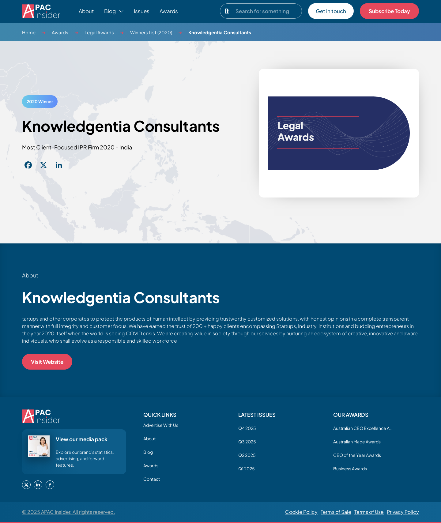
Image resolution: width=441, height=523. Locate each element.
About (86, 11)
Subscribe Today (389, 11)
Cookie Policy (301, 512)
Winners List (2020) (151, 32)
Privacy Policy (403, 512)
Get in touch (331, 11)
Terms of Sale (336, 512)
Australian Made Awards (357, 441)
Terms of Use (369, 512)
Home (29, 32)
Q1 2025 (246, 468)
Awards (169, 11)
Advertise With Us (160, 425)
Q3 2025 (247, 441)
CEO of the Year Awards (357, 455)
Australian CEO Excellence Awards (363, 428)
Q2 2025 (247, 455)
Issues (141, 11)
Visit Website (47, 361)
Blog (148, 452)
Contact (151, 479)
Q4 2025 (247, 428)
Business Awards (350, 468)
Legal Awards (99, 32)
